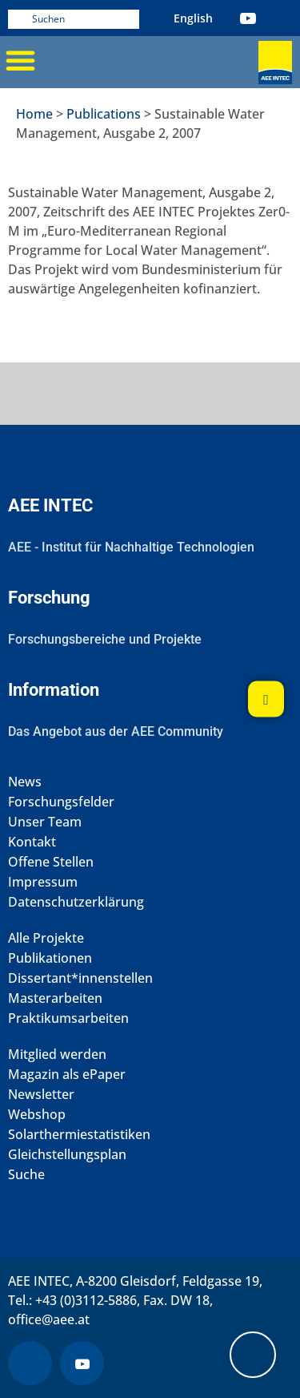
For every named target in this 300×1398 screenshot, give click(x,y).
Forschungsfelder (61, 802)
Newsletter (41, 1094)
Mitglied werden (57, 1054)
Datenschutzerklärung (76, 902)
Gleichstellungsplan (67, 1154)
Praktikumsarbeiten (68, 1018)
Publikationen (50, 958)
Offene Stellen (51, 862)
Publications (103, 114)
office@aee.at (49, 1319)
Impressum (43, 882)
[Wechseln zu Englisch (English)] (193, 18)
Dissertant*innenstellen (80, 978)
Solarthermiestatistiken (79, 1134)
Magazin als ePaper (67, 1074)
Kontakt (32, 842)
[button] (20, 60)
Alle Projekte (46, 938)
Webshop (37, 1114)
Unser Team (45, 822)
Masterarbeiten (55, 998)
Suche (26, 1174)
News (25, 782)
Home (34, 114)
